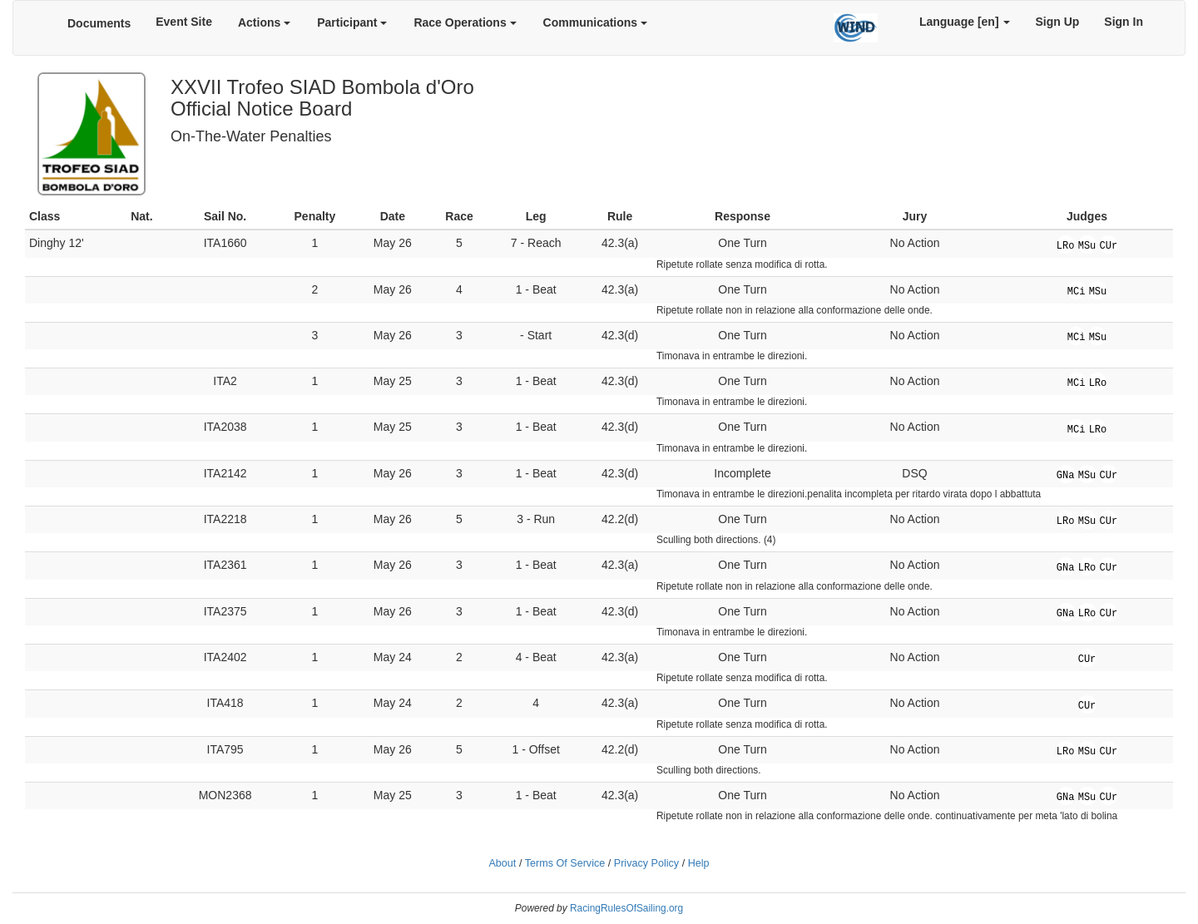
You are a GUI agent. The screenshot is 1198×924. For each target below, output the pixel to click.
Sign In (1123, 21)
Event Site (184, 21)
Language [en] (965, 21)
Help (699, 863)
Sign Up (1057, 21)
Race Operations (464, 22)
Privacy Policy (646, 863)
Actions (264, 22)
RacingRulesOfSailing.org (626, 908)
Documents (99, 23)
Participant (352, 22)
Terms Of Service (565, 863)
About (502, 863)
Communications (595, 22)
